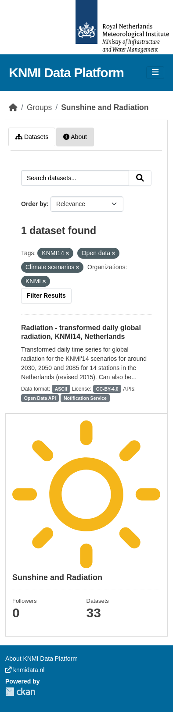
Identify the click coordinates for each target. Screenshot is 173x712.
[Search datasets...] (75, 178)
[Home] (13, 107)
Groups (39, 107)
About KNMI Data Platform (41, 658)
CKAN (20, 691)
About (75, 136)
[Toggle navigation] (155, 72)
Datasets (31, 136)
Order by (34, 203)
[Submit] (140, 178)
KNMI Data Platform (66, 72)
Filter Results (46, 295)
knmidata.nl (24, 669)
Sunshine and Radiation (104, 107)
